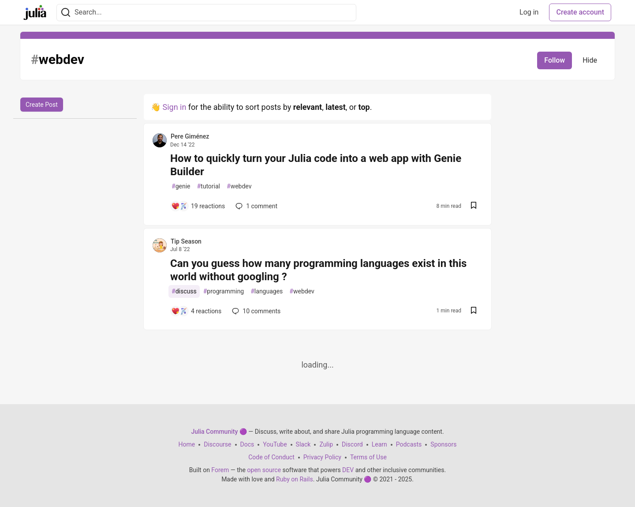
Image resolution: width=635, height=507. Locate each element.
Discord (352, 444)
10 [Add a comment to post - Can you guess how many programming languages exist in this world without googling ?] (255, 311)
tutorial (208, 186)
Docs (247, 444)
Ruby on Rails (294, 479)
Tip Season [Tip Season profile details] (186, 241)
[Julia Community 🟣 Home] (34, 12)
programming (223, 291)
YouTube (275, 444)
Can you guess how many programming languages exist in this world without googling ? (318, 270)
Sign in (174, 107)
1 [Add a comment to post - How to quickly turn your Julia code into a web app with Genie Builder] (255, 206)
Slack (303, 444)
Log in (528, 12)
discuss (184, 291)
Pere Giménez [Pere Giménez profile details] (190, 136)
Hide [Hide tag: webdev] (590, 60)
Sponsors (443, 444)
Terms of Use (368, 457)
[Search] (66, 12)
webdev (239, 186)
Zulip (326, 444)
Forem (220, 469)
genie (181, 186)
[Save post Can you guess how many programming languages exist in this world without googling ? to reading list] (473, 311)
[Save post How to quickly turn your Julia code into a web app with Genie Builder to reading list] (473, 206)
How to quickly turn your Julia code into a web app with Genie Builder (315, 165)
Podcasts (409, 444)
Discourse (217, 444)
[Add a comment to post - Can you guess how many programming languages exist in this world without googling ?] (196, 311)
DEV (348, 469)
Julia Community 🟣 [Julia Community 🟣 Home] (219, 431)
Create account (580, 12)
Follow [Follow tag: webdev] (554, 60)
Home (187, 444)
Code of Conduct (271, 457)
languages (266, 291)
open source (264, 469)
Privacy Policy (322, 457)
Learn (379, 444)
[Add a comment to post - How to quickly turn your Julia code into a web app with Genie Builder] (198, 206)
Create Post (42, 104)
